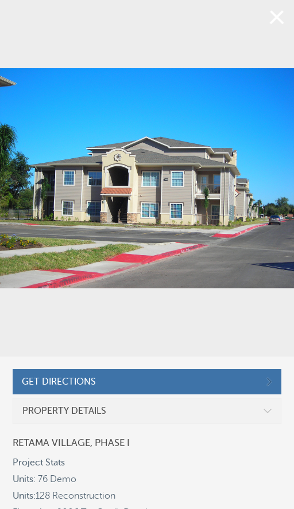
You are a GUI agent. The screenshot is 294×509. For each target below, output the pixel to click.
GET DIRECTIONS (59, 382)
